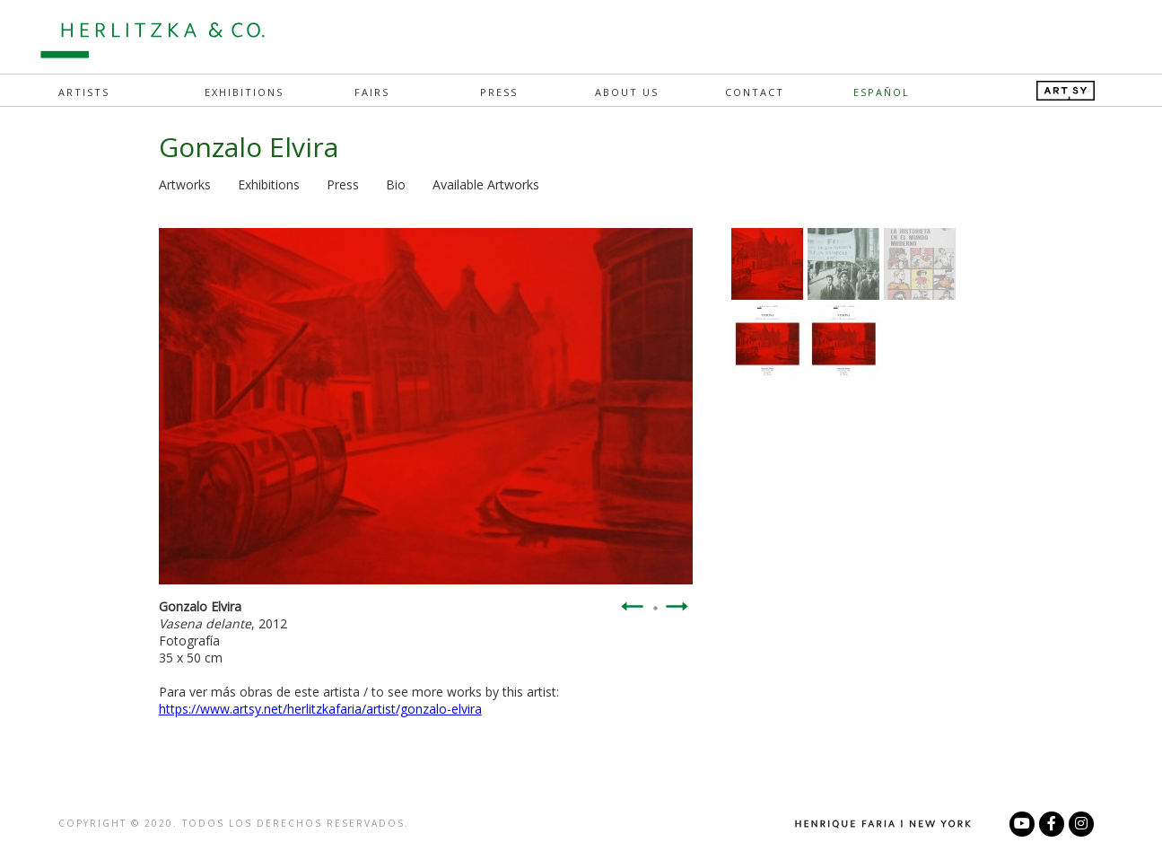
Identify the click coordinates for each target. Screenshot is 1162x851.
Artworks (185, 184)
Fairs (371, 92)
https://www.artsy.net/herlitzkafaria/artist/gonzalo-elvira (320, 708)
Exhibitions (244, 92)
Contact (754, 92)
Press (499, 92)
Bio (396, 184)
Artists (83, 92)
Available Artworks (485, 184)
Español (881, 92)
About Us (627, 92)
